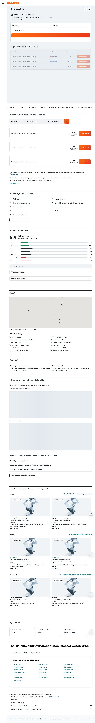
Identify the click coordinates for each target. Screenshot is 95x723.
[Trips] (3, 39)
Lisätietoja (14, 178)
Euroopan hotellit (29, 722)
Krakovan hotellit (68, 667)
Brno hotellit (80, 722)
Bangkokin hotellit (19, 670)
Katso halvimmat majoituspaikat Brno (80, 537)
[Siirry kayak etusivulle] (13, 3)
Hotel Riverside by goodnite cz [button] (19, 522)
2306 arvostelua (29, 15)
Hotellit (20, 722)
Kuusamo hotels (43, 681)
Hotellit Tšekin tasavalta (42, 722)
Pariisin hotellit (18, 678)
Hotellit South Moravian (56, 722)
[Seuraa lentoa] (3, 30)
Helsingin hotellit (68, 670)
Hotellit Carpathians (70, 722)
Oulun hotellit (43, 673)
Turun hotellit (18, 667)
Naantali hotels (18, 683)
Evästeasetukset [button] (14, 186)
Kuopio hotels (18, 681)
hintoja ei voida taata (54, 700)
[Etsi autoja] (3, 17)
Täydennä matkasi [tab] (36, 656)
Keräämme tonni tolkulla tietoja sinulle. (51, 709)
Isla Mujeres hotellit (19, 675)
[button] (3, 3)
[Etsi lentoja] (3, 9)
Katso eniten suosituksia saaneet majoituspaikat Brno (75, 578)
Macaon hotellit (18, 673)
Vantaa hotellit (68, 675)
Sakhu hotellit (43, 670)
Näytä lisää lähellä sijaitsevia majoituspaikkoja (77, 497)
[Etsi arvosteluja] (52, 269)
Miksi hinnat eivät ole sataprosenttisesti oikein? (51, 712)
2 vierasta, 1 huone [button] (18, 30)
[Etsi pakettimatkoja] (3, 21)
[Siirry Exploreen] (3, 26)
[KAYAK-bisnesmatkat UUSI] (3, 34)
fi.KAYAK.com (12, 722)
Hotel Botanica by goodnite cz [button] (61, 522)
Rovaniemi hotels (69, 678)
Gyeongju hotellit (44, 667)
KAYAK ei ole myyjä (51, 705)
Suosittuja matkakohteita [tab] (20, 656)
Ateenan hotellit (68, 673)
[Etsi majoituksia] (3, 13)
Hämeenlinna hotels (69, 681)
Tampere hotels (43, 678)
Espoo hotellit (43, 675)
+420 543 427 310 (17, 20)
